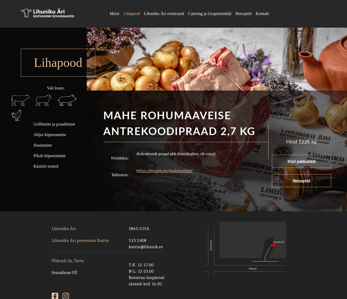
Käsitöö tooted (45, 166)
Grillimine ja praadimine (54, 124)
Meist (114, 13)
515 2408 (137, 240)
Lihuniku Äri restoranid (164, 13)
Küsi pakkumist (301, 163)
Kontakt (262, 13)
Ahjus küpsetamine (49, 134)
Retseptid (243, 13)
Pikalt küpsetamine (49, 155)
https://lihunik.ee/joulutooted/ (164, 173)
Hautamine (42, 145)
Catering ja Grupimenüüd (209, 13)
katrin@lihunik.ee (146, 246)
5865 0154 (139, 228)
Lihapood (132, 13)
